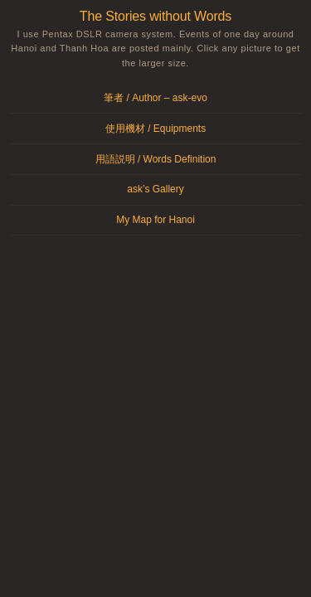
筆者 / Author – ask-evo (155, 98)
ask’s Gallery (155, 189)
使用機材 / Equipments (155, 128)
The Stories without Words (155, 16)
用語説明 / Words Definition (155, 159)
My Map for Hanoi (155, 220)
